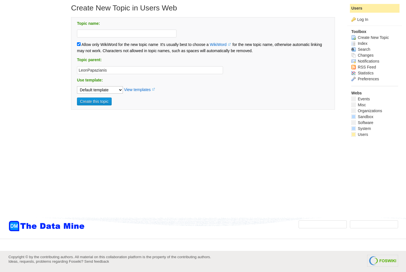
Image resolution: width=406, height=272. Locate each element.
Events (360, 99)
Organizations (366, 111)
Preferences (365, 79)
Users (356, 8)
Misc (358, 105)
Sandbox (362, 116)
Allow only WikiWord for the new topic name (117, 44)
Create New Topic (370, 37)
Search (360, 49)
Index (359, 43)
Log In (362, 19)
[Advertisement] (31, 113)
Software (362, 122)
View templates (137, 89)
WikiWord (218, 44)
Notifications (365, 61)
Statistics (362, 73)
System (361, 128)
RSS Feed (363, 67)
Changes (362, 55)
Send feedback (96, 261)
